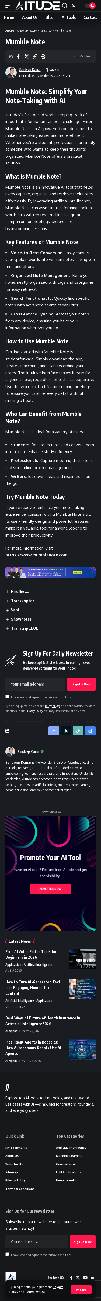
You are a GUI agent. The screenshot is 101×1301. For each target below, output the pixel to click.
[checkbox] (7, 696)
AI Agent (11, 1031)
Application (13, 965)
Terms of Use (35, 1291)
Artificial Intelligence (38, 965)
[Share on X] (26, 56)
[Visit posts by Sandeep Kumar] (10, 752)
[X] (77, 1277)
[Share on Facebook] (18, 56)
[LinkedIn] (92, 1277)
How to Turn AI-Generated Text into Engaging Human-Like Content (32, 988)
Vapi (15, 609)
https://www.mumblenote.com (36, 554)
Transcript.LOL (24, 628)
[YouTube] (85, 1277)
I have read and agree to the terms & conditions (41, 697)
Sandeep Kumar (30, 69)
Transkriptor (22, 600)
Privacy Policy (34, 710)
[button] (81, 1289)
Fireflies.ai (20, 591)
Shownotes (21, 618)
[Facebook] (71, 1277)
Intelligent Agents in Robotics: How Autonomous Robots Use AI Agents (33, 1048)
